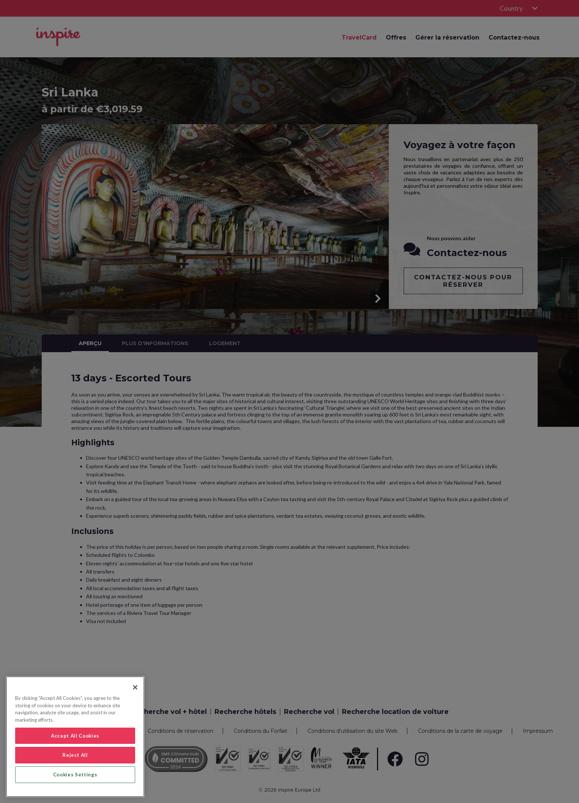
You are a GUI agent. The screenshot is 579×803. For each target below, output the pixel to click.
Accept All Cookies (75, 736)
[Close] (135, 687)
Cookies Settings (75, 775)
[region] (75, 736)
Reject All (75, 755)
